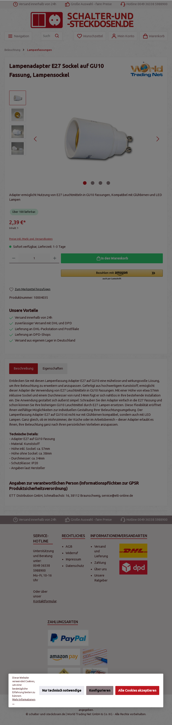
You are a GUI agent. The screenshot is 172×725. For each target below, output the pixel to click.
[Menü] (18, 36)
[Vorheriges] (35, 139)
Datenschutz (75, 566)
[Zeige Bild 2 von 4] (93, 183)
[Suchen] (57, 36)
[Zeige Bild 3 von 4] (100, 183)
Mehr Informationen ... (24, 701)
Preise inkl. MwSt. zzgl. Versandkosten (31, 238)
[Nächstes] (158, 139)
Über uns (100, 569)
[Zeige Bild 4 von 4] (108, 183)
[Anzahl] (34, 258)
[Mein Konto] (122, 36)
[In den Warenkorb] (112, 258)
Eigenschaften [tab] (53, 368)
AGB (69, 546)
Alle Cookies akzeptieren (137, 690)
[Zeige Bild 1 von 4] (85, 183)
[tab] (23, 368)
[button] (112, 275)
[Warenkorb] (154, 36)
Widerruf (72, 553)
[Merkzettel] (90, 36)
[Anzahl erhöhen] (54, 258)
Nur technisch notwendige (61, 690)
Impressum (73, 559)
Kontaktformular (44, 601)
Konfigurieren (99, 690)
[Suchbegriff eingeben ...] (46, 36)
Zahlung (100, 562)
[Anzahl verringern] (13, 258)
